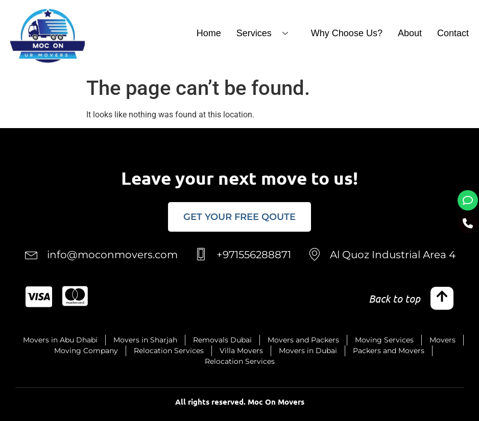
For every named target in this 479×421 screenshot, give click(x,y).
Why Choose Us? (346, 33)
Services (266, 33)
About (410, 33)
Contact (453, 33)
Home (209, 33)
